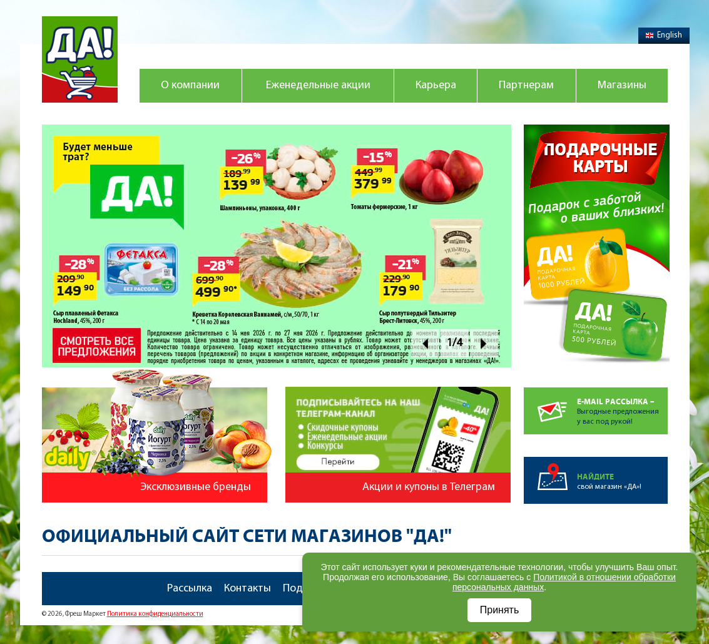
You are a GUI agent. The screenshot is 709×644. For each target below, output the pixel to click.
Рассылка (189, 589)
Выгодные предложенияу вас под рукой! (622, 406)
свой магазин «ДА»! (622, 474)
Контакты (247, 589)
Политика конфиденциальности (155, 614)
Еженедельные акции (318, 85)
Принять (499, 610)
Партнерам (526, 85)
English (664, 35)
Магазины (622, 85)
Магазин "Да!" (80, 59)
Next (484, 343)
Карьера (436, 85)
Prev (425, 343)
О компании (190, 85)
